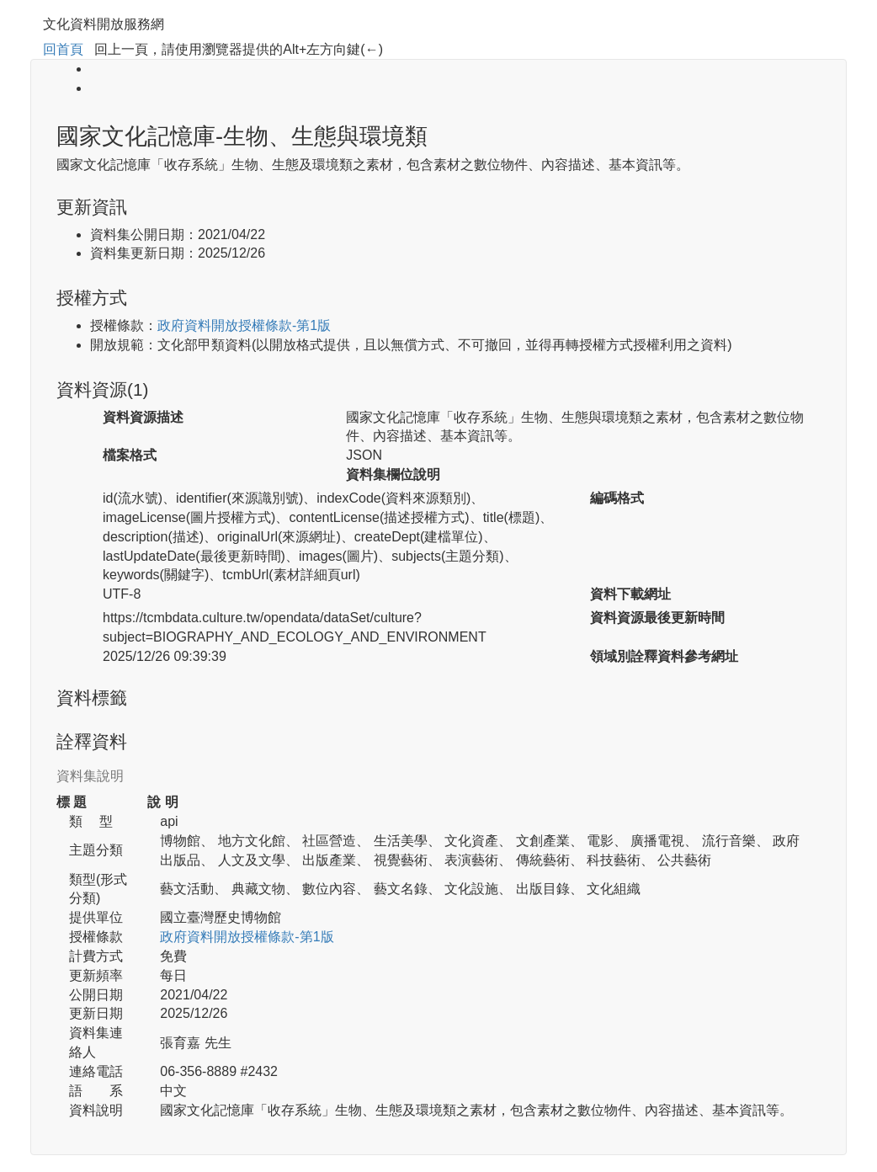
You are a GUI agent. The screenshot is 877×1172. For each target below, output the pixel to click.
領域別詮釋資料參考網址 (664, 656)
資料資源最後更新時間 (657, 617)
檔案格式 (130, 455)
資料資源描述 (143, 417)
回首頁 (63, 49)
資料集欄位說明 (393, 474)
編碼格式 (617, 498)
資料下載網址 (630, 594)
